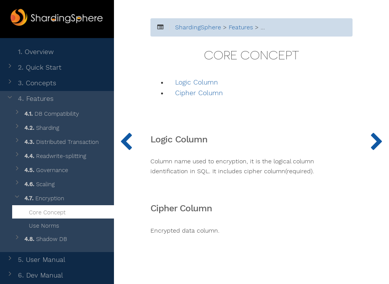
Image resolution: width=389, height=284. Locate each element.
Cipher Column (199, 93)
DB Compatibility (46, 114)
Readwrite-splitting (49, 156)
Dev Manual (34, 275)
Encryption (38, 198)
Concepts (31, 83)
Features (30, 99)
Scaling (34, 184)
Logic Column (196, 82)
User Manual (35, 260)
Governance (40, 170)
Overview (30, 52)
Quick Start (34, 68)
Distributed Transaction (56, 142)
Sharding (36, 128)
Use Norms (39, 224)
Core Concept (42, 211)
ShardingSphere (198, 27)
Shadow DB (40, 239)
